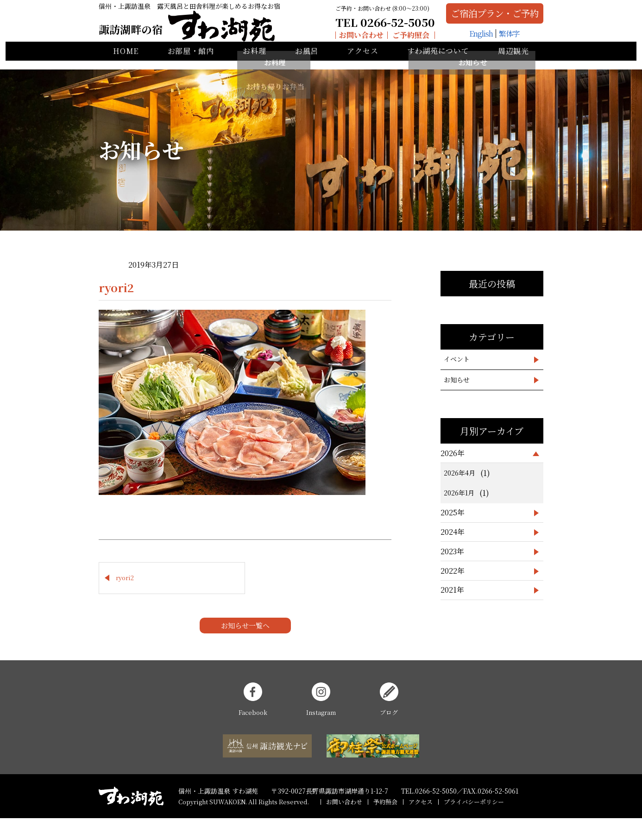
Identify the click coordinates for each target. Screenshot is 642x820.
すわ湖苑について (438, 60)
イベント (457, 358)
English (468, 39)
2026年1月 (459, 492)
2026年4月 (459, 472)
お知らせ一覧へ (245, 627)
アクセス (362, 60)
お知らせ (457, 379)
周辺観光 (513, 60)
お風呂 (306, 60)
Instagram (321, 701)
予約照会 (385, 803)
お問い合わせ (340, 39)
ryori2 (125, 578)
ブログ (389, 701)
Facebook (253, 701)
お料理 (254, 60)
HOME (125, 60)
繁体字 (496, 39)
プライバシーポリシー (474, 803)
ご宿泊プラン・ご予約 (482, 17)
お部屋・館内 (191, 60)
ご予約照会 (390, 39)
